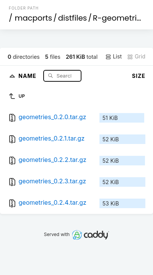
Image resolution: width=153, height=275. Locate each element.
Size (138, 76)
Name (28, 75)
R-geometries (119, 18)
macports (33, 18)
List (113, 56)
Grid (136, 56)
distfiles (72, 18)
